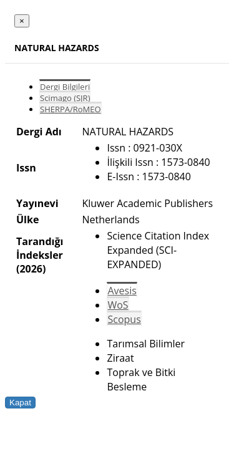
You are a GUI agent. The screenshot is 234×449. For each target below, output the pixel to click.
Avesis (121, 290)
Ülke (27, 219)
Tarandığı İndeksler (39, 248)
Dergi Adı (39, 131)
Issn (26, 168)
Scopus (123, 319)
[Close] (21, 20)
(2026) (31, 269)
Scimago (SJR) (65, 98)
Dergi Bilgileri (65, 86)
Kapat (20, 402)
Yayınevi (37, 203)
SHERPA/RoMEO (70, 109)
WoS (117, 305)
